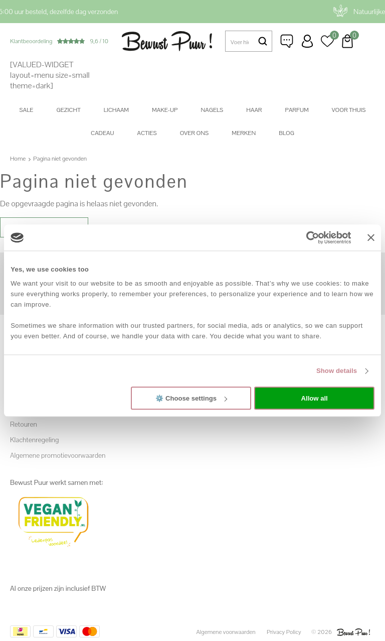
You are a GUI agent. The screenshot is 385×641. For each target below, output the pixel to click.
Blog (286, 133)
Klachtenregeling (34, 439)
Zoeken (263, 41)
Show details (336, 370)
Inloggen (307, 41)
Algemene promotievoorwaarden (57, 455)
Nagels (212, 110)
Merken (244, 133)
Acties (146, 133)
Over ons (194, 133)
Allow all (314, 398)
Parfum (297, 110)
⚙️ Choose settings (191, 398)
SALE (27, 110)
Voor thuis (349, 110)
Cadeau (102, 133)
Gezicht (68, 110)
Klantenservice (287, 41)
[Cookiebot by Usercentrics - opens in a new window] (307, 237)
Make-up (164, 110)
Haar (254, 110)
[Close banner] (370, 237)
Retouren (23, 424)
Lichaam (116, 110)
